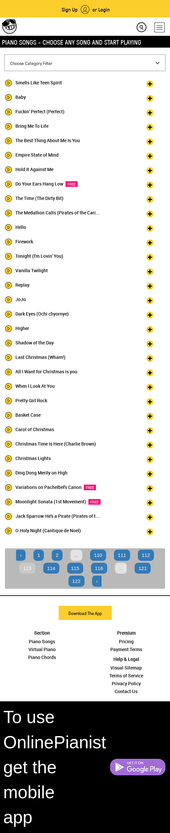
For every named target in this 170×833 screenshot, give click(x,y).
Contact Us (126, 691)
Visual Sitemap (126, 668)
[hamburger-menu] (159, 27)
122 (76, 581)
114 (51, 568)
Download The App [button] (85, 613)
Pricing (126, 641)
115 (75, 568)
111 (122, 555)
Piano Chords (42, 657)
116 (99, 568)
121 (143, 568)
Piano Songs (42, 641)
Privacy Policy (126, 683)
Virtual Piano (42, 649)
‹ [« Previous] (21, 555)
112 (146, 555)
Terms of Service (126, 675)
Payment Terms (126, 649)
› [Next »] (97, 581)
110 (98, 555)
